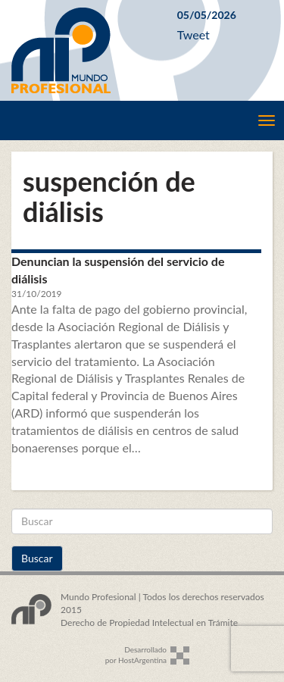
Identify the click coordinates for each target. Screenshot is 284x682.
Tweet (193, 34)
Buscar (37, 558)
